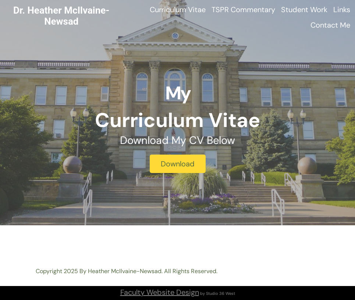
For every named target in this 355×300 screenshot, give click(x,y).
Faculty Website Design (159, 292)
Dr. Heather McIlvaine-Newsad (61, 16)
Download (178, 164)
